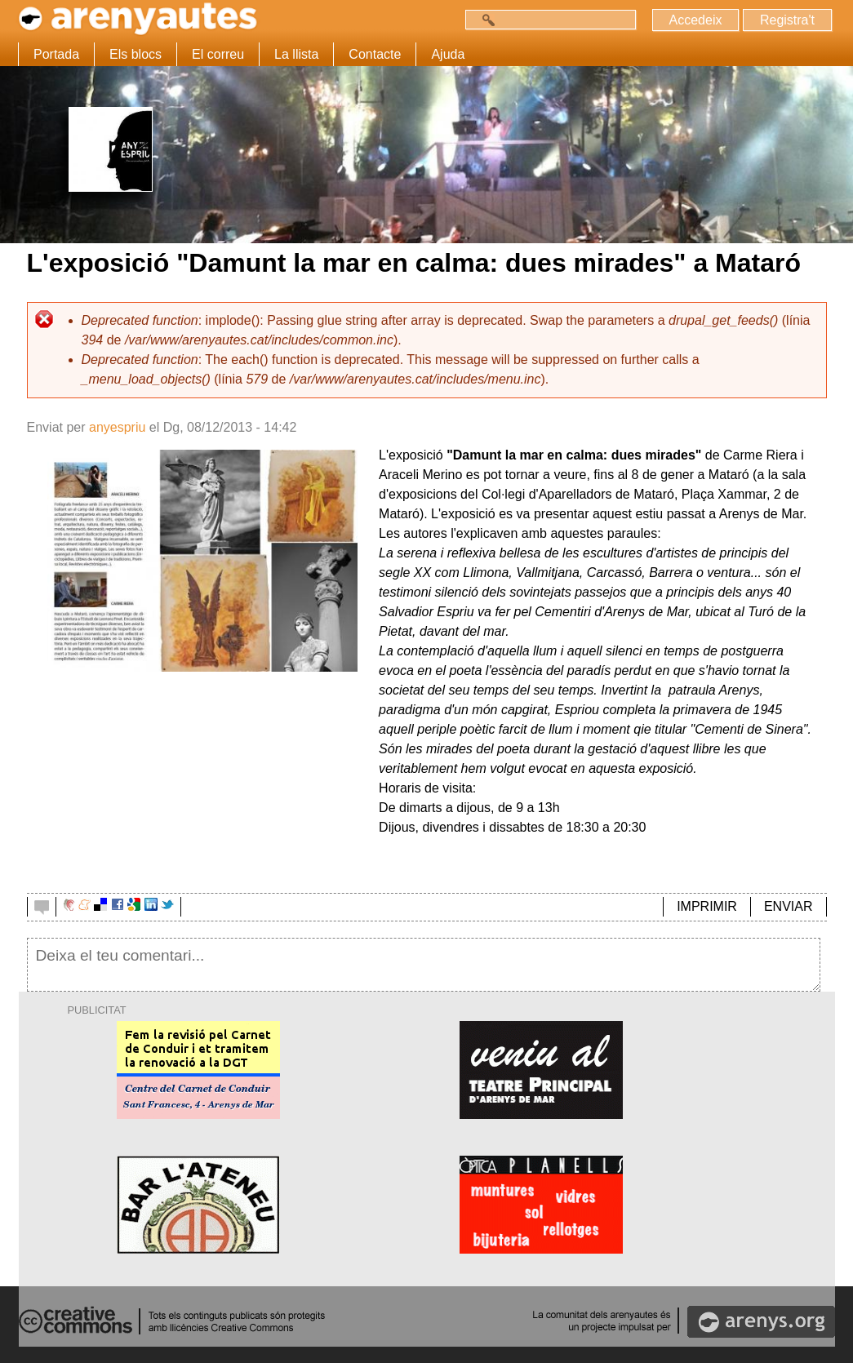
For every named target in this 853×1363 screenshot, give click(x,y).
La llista (296, 54)
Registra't (787, 20)
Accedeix (695, 20)
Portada (56, 54)
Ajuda (447, 54)
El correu (218, 54)
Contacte (375, 54)
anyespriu (117, 427)
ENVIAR (788, 906)
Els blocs (135, 54)
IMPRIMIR (707, 906)
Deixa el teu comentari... (424, 965)
